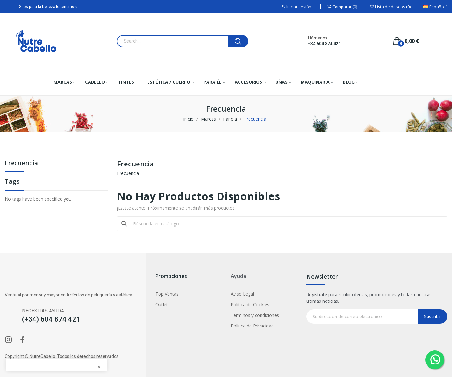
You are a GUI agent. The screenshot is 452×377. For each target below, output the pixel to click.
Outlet (161, 304)
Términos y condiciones (255, 315)
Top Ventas (167, 294)
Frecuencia (21, 163)
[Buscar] (286, 224)
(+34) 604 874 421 (51, 319)
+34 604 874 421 (324, 43)
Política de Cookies (250, 304)
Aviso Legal (242, 294)
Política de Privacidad (252, 326)
